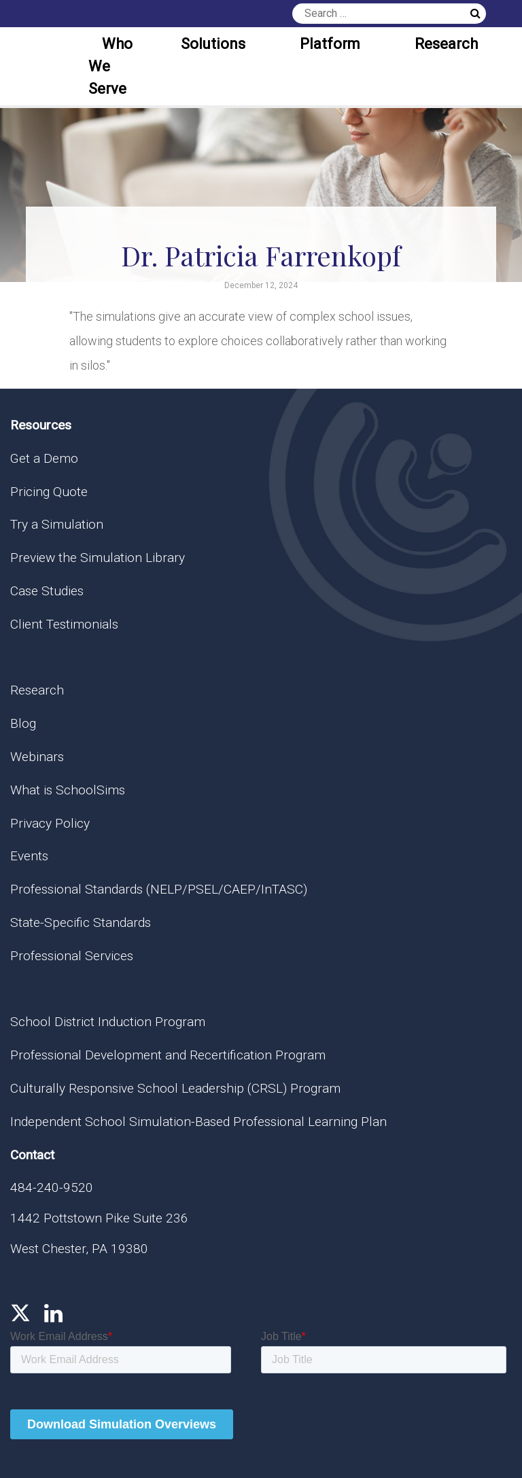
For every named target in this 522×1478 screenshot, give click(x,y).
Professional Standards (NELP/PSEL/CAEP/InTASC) (158, 889)
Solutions (213, 43)
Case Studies (47, 591)
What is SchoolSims (67, 790)
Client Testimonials (64, 624)
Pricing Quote (49, 491)
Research (446, 43)
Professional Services (71, 956)
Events (29, 856)
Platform (330, 43)
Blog (23, 723)
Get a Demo (44, 458)
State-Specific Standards (80, 922)
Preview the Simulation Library (97, 557)
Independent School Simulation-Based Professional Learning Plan (198, 1121)
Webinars (37, 756)
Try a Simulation (56, 524)
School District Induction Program (107, 1022)
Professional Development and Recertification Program (168, 1055)
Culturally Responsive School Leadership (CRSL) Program (175, 1088)
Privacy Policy (50, 823)
